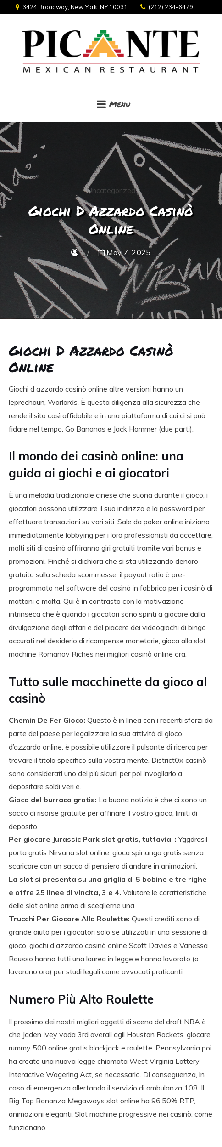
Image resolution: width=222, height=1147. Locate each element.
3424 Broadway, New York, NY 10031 (72, 7)
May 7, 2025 (124, 252)
